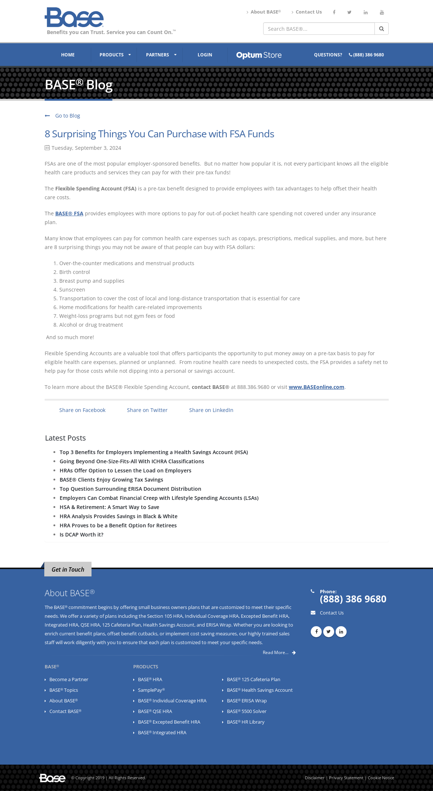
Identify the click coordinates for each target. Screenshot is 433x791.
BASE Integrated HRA (162, 732)
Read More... (279, 652)
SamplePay (151, 690)
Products (112, 55)
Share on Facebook (82, 409)
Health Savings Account (168, 625)
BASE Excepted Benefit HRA (169, 722)
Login (205, 55)
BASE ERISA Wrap (247, 701)
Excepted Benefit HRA (264, 616)
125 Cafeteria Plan (121, 625)
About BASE (264, 12)
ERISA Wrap (218, 625)
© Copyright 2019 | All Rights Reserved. (108, 777)
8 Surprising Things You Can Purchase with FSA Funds (159, 133)
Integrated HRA (61, 625)
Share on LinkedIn (211, 409)
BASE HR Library (246, 722)
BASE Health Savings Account (260, 690)
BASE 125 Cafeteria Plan (253, 679)
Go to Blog (62, 115)
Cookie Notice (381, 777)
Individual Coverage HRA (212, 616)
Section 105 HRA (165, 616)
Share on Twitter (147, 409)
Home (68, 55)
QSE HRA (90, 625)
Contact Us (307, 12)
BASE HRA (150, 679)
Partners (157, 55)
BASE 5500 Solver (246, 711)
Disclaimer (315, 777)
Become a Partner (68, 679)
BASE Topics (63, 690)
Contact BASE (65, 711)
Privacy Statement (346, 777)
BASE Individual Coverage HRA (172, 701)
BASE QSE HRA (155, 711)
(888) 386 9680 (366, 55)
